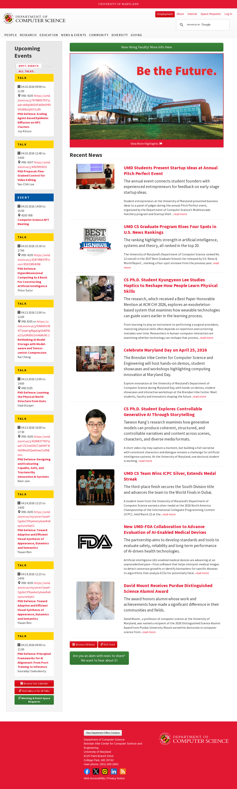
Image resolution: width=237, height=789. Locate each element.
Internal (192, 13)
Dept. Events (30, 66)
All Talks (26, 71)
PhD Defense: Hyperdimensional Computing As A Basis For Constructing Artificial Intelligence (32, 277)
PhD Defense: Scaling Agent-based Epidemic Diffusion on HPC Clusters (33, 120)
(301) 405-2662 (109, 764)
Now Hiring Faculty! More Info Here (146, 47)
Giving (136, 35)
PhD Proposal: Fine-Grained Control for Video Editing (31, 175)
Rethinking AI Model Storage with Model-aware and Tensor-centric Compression (32, 346)
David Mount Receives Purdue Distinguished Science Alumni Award (168, 588)
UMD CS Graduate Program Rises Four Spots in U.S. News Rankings (170, 229)
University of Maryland (118, 4)
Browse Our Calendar (34, 683)
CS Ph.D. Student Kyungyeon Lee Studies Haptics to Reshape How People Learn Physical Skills (171, 285)
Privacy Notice (116, 778)
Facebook (87, 771)
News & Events (73, 35)
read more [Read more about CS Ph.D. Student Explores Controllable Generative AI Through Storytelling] (145, 461)
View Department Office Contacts (103, 733)
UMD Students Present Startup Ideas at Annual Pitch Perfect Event (171, 170)
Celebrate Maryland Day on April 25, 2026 (165, 350)
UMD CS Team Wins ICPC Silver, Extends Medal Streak (170, 476)
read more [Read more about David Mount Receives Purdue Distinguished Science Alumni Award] (149, 632)
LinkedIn (114, 771)
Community (98, 35)
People (10, 35)
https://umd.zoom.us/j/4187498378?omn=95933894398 (34, 259)
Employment (165, 14)
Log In (228, 13)
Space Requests (211, 13)
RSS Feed (107, 644)
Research (28, 35)
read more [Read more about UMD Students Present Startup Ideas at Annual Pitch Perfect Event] (180, 214)
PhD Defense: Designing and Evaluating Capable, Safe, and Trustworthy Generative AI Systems (34, 467)
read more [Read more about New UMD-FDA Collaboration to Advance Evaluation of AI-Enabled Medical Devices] (202, 573)
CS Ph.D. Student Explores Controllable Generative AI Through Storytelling (163, 411)
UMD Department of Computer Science (34, 18)
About (180, 13)
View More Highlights (147, 143)
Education (49, 35)
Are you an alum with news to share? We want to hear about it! (99, 657)
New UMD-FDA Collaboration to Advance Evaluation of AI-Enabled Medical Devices (165, 529)
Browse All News (83, 644)
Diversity (120, 35)
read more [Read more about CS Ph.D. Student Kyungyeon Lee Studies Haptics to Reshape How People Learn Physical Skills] (206, 338)
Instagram (105, 771)
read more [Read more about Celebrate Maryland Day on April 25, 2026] (199, 396)
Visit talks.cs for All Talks (34, 691)
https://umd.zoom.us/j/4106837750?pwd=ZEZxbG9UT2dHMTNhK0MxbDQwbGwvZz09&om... (34, 446)
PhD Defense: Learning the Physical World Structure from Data (33, 396)
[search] (202, 25)
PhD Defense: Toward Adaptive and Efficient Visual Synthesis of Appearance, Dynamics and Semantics (33, 538)
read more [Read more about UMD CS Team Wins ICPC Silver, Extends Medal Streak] (169, 514)
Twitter (96, 771)
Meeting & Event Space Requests (34, 699)
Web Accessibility (94, 778)
